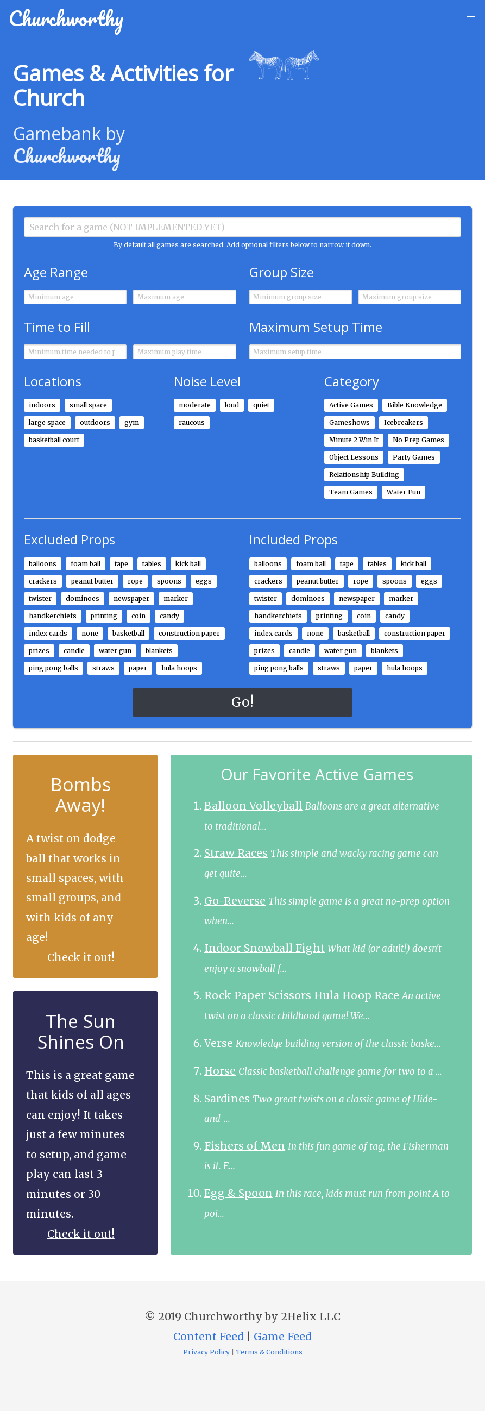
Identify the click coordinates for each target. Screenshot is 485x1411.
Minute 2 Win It (354, 440)
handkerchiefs (53, 616)
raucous (192, 422)
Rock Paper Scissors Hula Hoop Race (301, 995)
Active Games (351, 405)
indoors (42, 405)
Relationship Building (364, 475)
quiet (261, 405)
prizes (39, 651)
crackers (43, 581)
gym (131, 422)
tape (121, 564)
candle (74, 651)
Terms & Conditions (269, 1352)
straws (103, 668)
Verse (218, 1043)
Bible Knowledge (414, 405)
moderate (195, 405)
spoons (169, 581)
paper (138, 668)
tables (151, 564)
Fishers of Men (244, 1145)
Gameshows (349, 422)
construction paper (189, 633)
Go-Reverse (235, 900)
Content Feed (208, 1336)
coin (138, 616)
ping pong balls (53, 668)
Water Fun (403, 492)
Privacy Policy (206, 1352)
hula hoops (179, 668)
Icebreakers (403, 422)
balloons (42, 564)
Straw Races (236, 853)
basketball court (54, 440)
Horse (220, 1070)
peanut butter (92, 581)
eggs (204, 581)
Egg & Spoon (238, 1193)
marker (175, 598)
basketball (128, 633)
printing (104, 616)
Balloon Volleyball (253, 805)
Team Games (351, 492)
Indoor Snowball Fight (264, 948)
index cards (48, 633)
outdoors (95, 422)
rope (135, 581)
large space (47, 422)
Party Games (414, 457)
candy (169, 616)
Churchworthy (66, 18)
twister (40, 598)
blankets (159, 651)
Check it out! (81, 957)
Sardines (227, 1098)
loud (232, 405)
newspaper (131, 598)
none (89, 633)
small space (88, 405)
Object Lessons (354, 457)
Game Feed (283, 1336)
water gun (115, 651)
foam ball (85, 564)
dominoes (82, 598)
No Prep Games (418, 440)
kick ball (188, 564)
